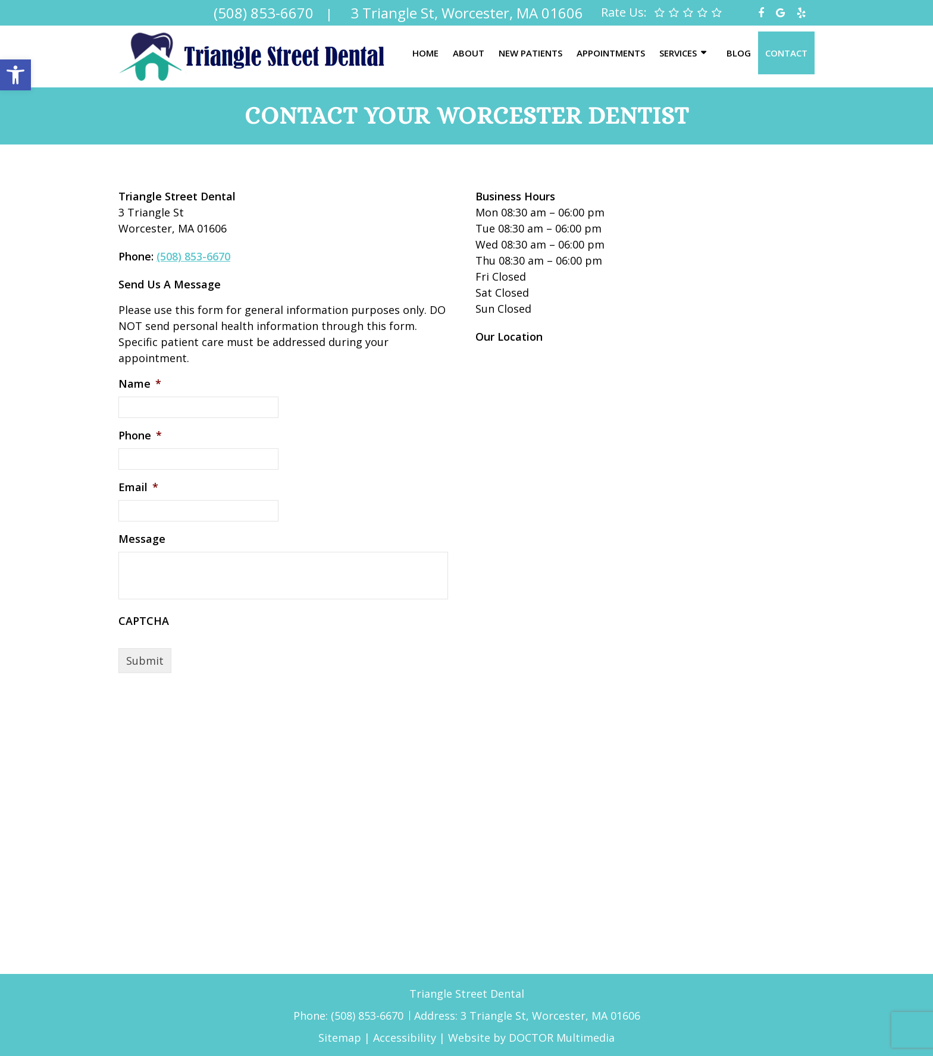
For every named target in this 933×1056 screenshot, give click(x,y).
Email (138, 487)
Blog (739, 53)
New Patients (530, 53)
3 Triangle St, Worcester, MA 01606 (550, 1015)
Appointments (611, 53)
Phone (140, 435)
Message (141, 539)
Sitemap (339, 1037)
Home (425, 53)
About (468, 53)
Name (139, 384)
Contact (786, 53)
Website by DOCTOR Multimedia (531, 1037)
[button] (15, 74)
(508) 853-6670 (193, 256)
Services (678, 53)
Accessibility (404, 1037)
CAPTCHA (143, 621)
